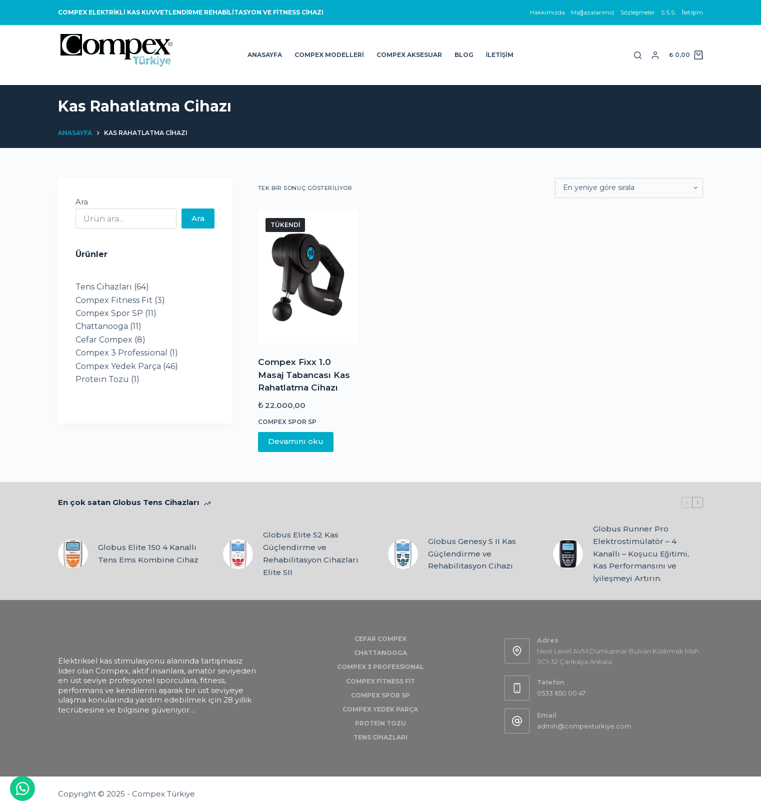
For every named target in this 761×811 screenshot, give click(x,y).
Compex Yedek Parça (380, 709)
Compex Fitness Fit (381, 681)
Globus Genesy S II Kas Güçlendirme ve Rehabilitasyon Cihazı (472, 553)
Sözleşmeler (637, 12)
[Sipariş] (629, 188)
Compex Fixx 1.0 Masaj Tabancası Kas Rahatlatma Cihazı (304, 374)
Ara (82, 201)
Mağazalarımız (592, 12)
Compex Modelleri (329, 54)
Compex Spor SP (287, 422)
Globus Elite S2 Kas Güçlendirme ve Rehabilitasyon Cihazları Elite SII (310, 553)
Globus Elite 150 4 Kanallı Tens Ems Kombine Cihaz (148, 553)
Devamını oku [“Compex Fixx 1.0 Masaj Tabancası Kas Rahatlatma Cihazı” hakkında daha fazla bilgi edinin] (296, 441)
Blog (464, 54)
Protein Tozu (380, 723)
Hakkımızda (547, 12)
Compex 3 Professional (380, 666)
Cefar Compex (380, 638)
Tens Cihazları (381, 737)
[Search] (638, 55)
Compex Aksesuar (409, 54)
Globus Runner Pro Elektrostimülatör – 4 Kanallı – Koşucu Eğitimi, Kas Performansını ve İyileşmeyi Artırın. (641, 553)
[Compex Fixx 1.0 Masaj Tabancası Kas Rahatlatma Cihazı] (308, 277)
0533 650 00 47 (561, 693)
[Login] (655, 55)
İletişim (692, 12)
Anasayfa (265, 54)
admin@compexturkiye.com (584, 726)
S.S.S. (668, 12)
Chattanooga (380, 652)
